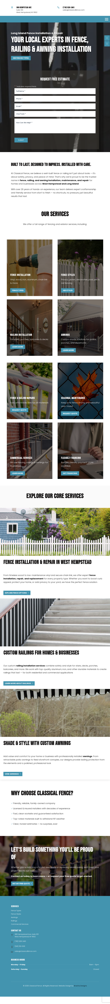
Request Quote (19, 417)
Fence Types (18, 298)
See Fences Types (21, 65)
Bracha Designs (80, 993)
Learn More (17, 354)
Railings (14, 928)
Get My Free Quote (21, 891)
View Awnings (12, 781)
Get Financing (70, 480)
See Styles (68, 298)
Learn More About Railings (18, 691)
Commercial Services (19, 932)
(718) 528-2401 (20, 948)
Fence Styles (16, 921)
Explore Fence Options (16, 600)
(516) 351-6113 (20, 953)
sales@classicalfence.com (74, 17)
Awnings (14, 925)
